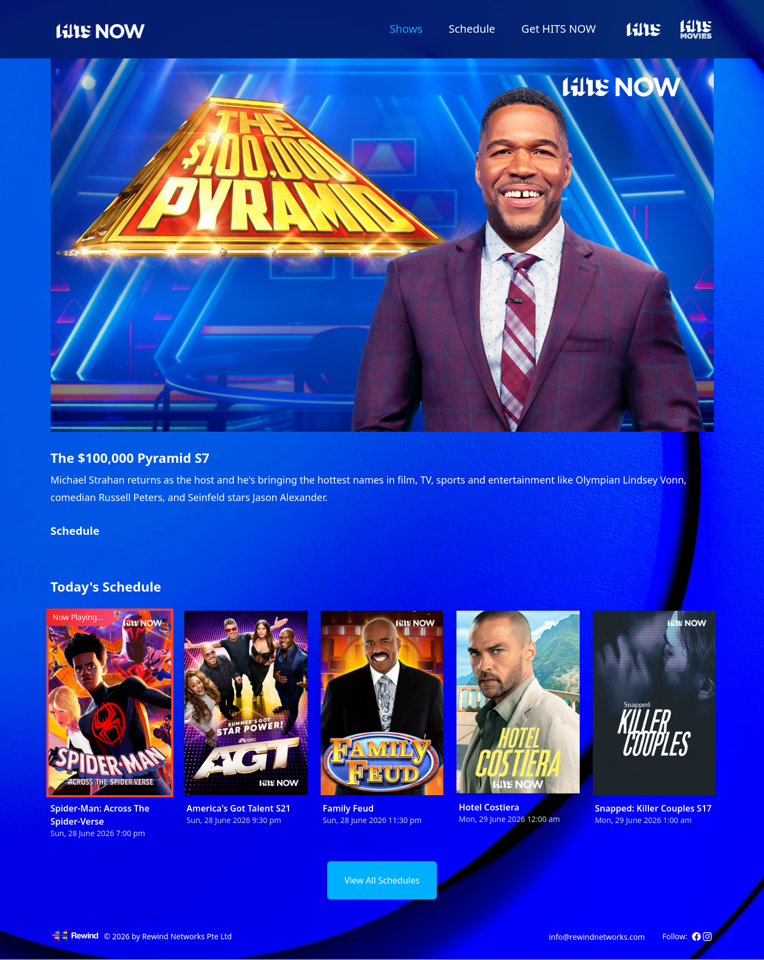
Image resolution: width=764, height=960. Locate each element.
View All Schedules (382, 880)
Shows (405, 28)
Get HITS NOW (558, 28)
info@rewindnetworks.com (597, 937)
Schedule (472, 28)
